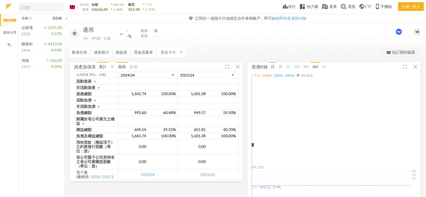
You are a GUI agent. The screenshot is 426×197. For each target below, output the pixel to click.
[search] (41, 7)
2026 (95, 176)
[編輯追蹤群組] (9, 45)
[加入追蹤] (74, 33)
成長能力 (101, 52)
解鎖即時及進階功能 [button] (289, 18)
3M (306, 66)
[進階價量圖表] (399, 31)
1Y (324, 66)
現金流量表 (143, 52)
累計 (103, 66)
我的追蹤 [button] (9, 20)
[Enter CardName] (171, 52)
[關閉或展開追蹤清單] (66, 18)
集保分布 (79, 52)
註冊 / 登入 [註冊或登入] (411, 6)
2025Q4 (207, 174)
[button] (40, 7)
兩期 (122, 66)
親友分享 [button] (9, 32)
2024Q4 (148, 174)
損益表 (121, 52)
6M (315, 66)
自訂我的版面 (400, 52)
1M (296, 66)
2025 (107, 176)
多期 (133, 66)
